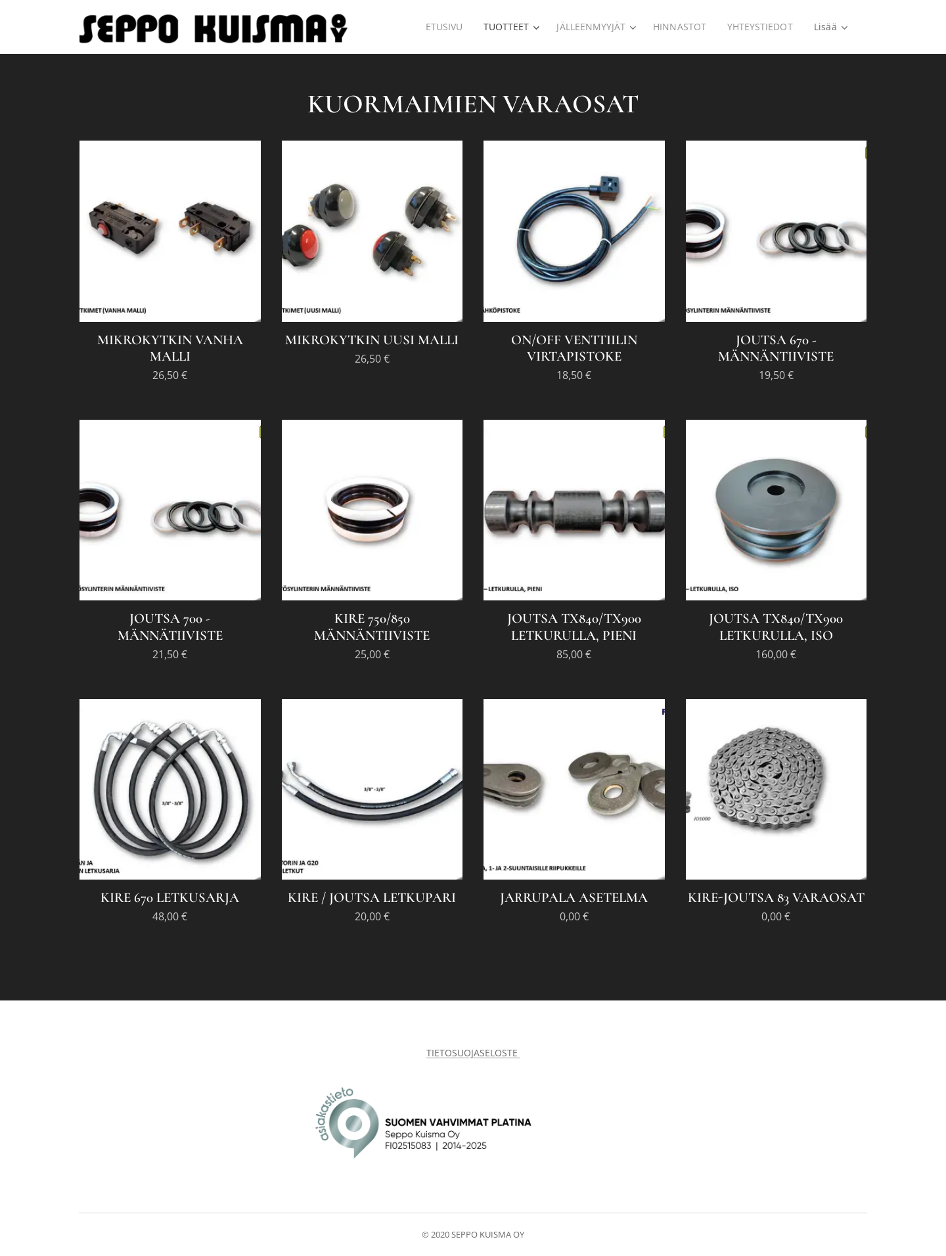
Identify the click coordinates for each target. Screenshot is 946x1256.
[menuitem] (441, 27)
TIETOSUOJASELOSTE (473, 1052)
